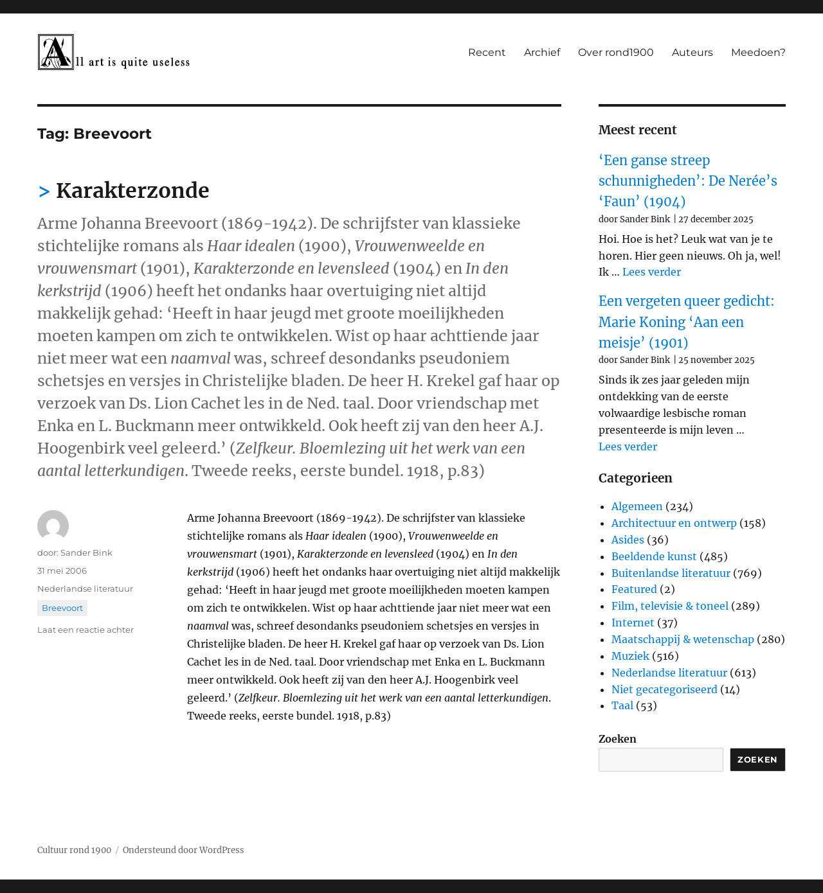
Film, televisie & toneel (669, 605)
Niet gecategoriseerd (664, 689)
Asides (627, 539)
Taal (622, 705)
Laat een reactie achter (85, 629)
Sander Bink (86, 552)
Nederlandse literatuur (85, 588)
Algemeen (637, 506)
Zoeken (618, 738)
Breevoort (62, 608)
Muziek (630, 656)
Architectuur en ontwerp (674, 523)
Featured (634, 589)
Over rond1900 (616, 52)
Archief (542, 52)
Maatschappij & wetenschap (682, 639)
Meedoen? (758, 52)
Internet (633, 622)
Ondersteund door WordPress (183, 850)
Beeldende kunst (654, 556)
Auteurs (692, 52)
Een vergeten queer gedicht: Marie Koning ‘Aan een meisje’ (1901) (687, 322)
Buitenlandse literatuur (670, 573)
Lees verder (651, 271)
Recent (487, 52)
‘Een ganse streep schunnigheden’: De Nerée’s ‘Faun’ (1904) (688, 181)
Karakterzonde (133, 191)
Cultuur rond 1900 (74, 850)
